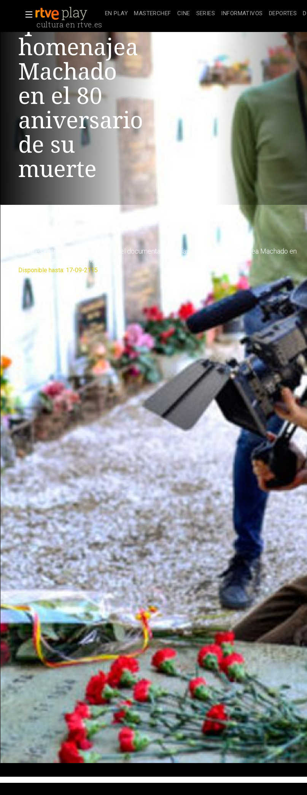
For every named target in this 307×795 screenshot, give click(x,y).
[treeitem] (116, 14)
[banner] (68, 13)
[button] (26, 14)
